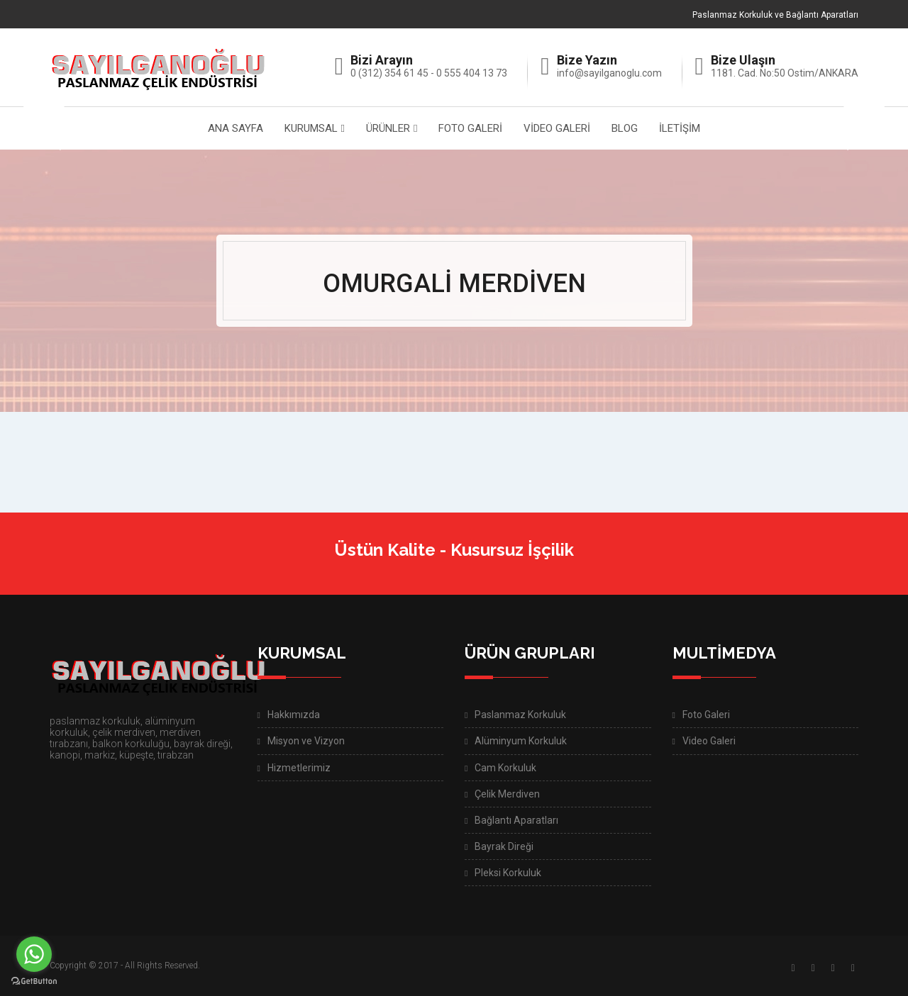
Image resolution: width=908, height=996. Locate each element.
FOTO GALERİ (470, 128)
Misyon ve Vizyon (306, 740)
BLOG (624, 128)
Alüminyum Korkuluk (521, 740)
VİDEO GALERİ (557, 128)
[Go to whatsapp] (34, 954)
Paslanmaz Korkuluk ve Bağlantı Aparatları (775, 15)
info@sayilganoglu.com (609, 73)
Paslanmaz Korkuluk (520, 714)
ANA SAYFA (235, 128)
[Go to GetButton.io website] (34, 981)
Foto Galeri (706, 714)
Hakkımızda (293, 714)
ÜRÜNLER (388, 128)
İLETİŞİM (679, 128)
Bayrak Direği (504, 846)
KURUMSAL (311, 128)
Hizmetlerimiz (299, 767)
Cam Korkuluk (505, 767)
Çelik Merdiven (507, 794)
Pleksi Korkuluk (508, 872)
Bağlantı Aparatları (516, 820)
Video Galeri (709, 740)
